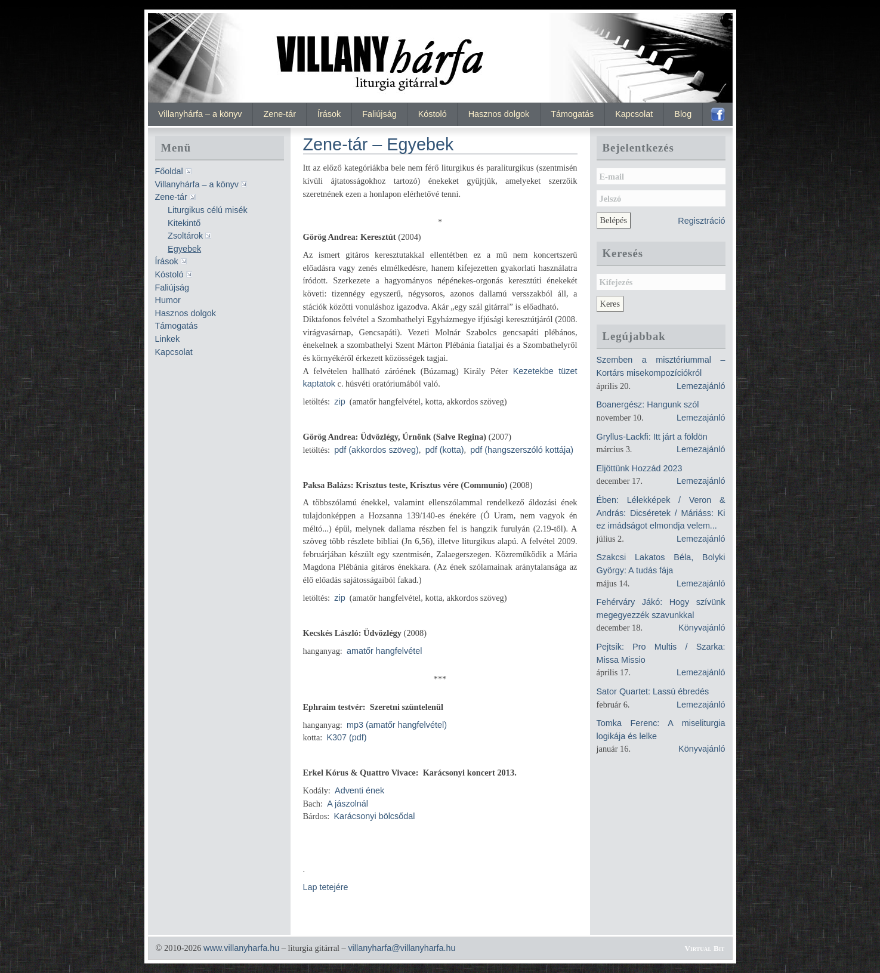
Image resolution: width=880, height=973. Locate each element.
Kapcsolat (634, 114)
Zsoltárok (185, 235)
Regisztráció (701, 221)
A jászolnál (347, 803)
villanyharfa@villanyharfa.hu (401, 948)
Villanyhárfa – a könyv (200, 114)
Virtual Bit (705, 948)
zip (339, 401)
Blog (682, 114)
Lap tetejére (325, 887)
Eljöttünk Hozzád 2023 (640, 468)
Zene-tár (280, 114)
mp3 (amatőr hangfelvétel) (397, 725)
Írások (329, 114)
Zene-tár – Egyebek (378, 144)
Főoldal (169, 171)
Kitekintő (184, 223)
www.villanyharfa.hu (241, 948)
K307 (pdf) (346, 737)
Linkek (167, 339)
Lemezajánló (701, 386)
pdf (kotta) (444, 450)
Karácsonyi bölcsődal (374, 816)
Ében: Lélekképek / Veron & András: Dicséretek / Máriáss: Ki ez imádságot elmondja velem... (661, 512)
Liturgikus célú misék (208, 210)
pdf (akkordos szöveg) (376, 450)
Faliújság (379, 114)
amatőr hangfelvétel (384, 651)
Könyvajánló (701, 627)
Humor (168, 300)
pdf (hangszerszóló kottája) (521, 450)
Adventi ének (359, 790)
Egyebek (184, 249)
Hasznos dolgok (498, 114)
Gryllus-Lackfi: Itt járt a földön (652, 436)
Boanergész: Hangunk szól (648, 404)
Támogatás (572, 114)
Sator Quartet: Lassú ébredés (653, 691)
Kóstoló (432, 114)
